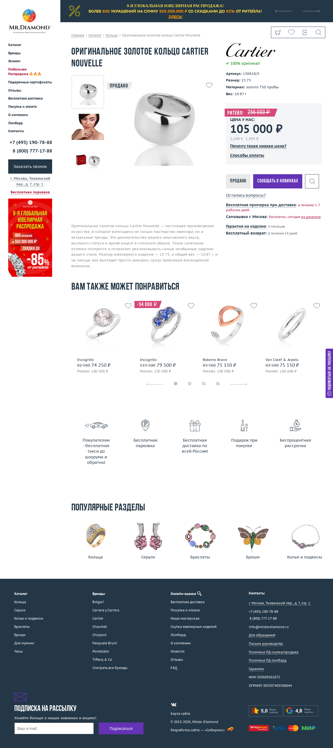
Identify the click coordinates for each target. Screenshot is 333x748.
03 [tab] (203, 384)
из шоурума (311, 217)
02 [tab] (189, 384)
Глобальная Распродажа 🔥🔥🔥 (24, 71)
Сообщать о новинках (277, 181)
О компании (18, 115)
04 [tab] (217, 384)
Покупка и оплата (22, 107)
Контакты (16, 131)
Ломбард (15, 123)
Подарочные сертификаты (30, 82)
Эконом (14, 61)
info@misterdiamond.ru (269, 627)
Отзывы (14, 90)
